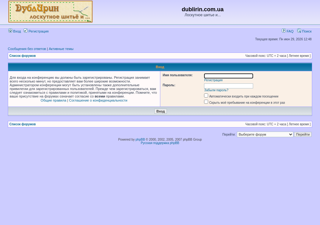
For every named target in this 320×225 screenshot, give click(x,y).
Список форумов (22, 56)
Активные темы (61, 49)
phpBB (140, 139)
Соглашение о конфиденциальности (98, 100)
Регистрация (36, 31)
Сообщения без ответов (27, 49)
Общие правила (53, 100)
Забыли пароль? (216, 90)
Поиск (304, 31)
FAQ (287, 31)
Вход (14, 31)
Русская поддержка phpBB (160, 143)
